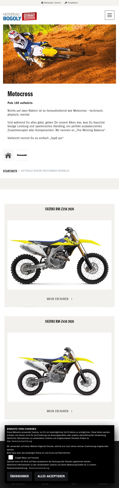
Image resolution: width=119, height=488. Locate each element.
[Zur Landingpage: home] (8, 155)
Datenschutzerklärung (22, 441)
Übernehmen (19, 476)
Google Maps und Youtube (27, 458)
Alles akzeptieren (51, 476)
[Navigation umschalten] (109, 15)
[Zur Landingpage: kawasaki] (21, 155)
